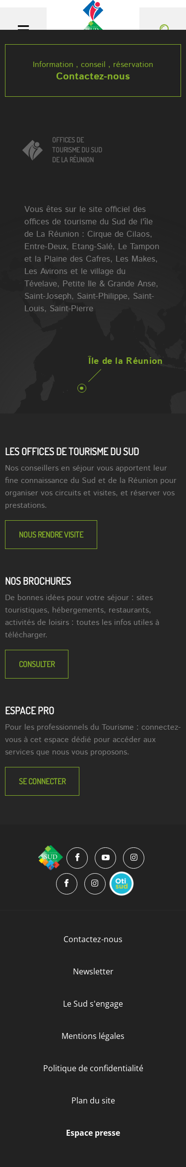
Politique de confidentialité (93, 1068)
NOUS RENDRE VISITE (51, 535)
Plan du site (93, 1100)
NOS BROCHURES (38, 580)
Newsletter (93, 971)
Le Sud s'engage (93, 1003)
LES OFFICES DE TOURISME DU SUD (72, 451)
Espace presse (93, 1132)
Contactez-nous (93, 76)
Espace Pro (29, 710)
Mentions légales (93, 1035)
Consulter (37, 664)
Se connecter (42, 781)
